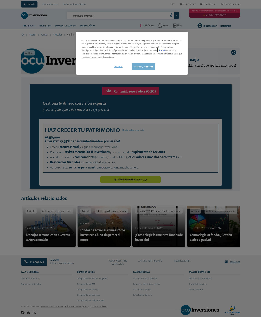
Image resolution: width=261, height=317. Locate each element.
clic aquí (161, 50)
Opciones (118, 66)
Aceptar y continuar (143, 66)
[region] (132, 53)
